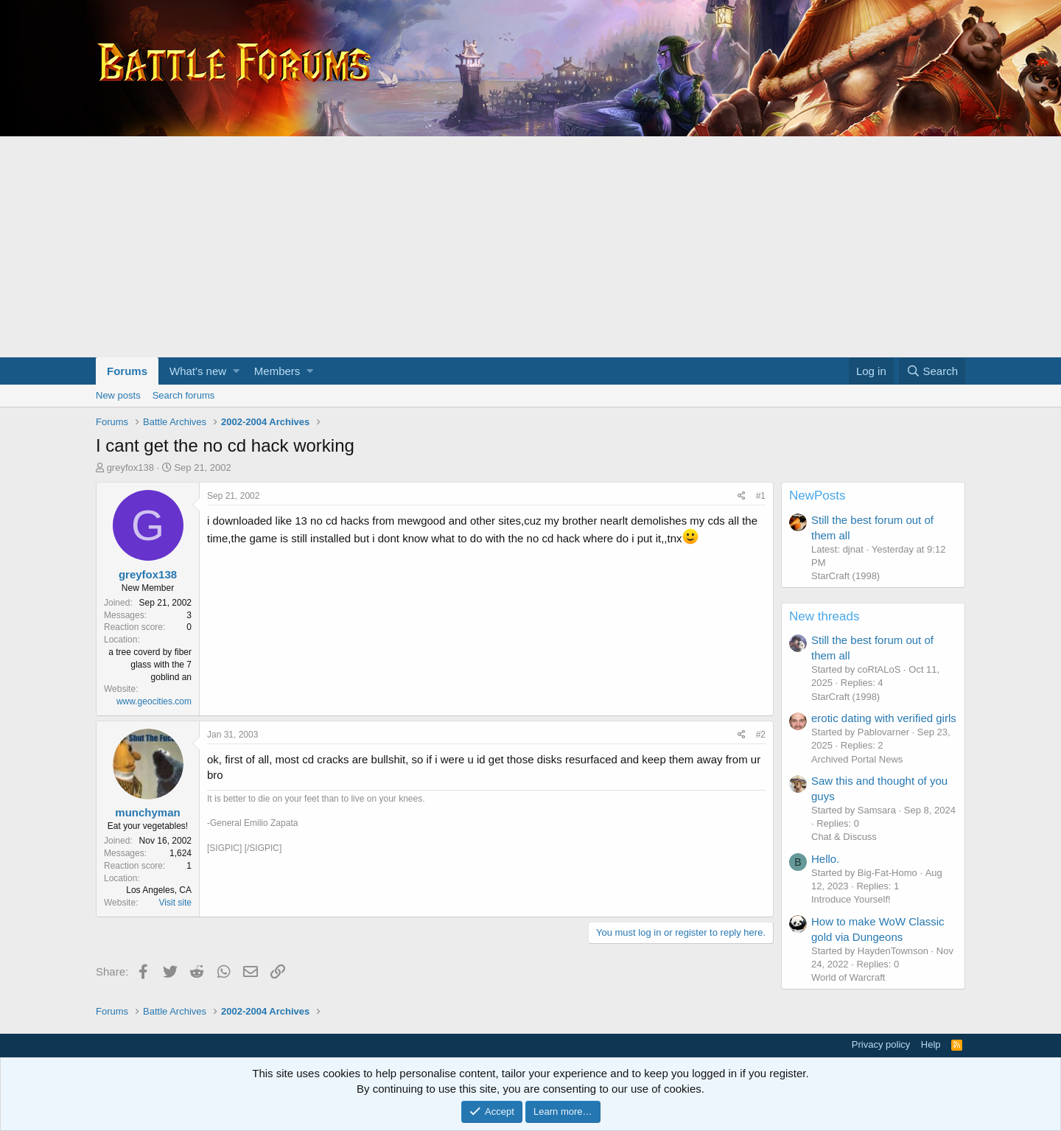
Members (277, 371)
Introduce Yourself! (851, 899)
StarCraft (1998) (845, 575)
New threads (824, 616)
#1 (761, 496)
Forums (127, 371)
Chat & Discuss (844, 836)
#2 (761, 734)
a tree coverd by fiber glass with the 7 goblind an (150, 664)
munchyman (147, 812)
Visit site (175, 902)
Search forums (184, 395)
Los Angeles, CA (159, 890)
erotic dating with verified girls (883, 718)
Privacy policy (881, 1044)
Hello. (825, 858)
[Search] (932, 371)
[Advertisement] (530, 247)
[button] (236, 371)
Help (931, 1044)
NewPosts (817, 496)
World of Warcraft (848, 977)
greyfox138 (130, 467)
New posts (118, 395)
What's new (197, 371)
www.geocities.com (154, 701)
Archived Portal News (857, 759)
